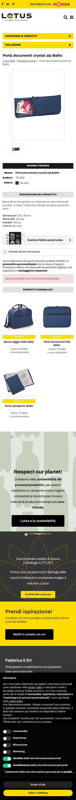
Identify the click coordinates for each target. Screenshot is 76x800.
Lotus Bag (8, 61)
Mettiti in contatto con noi (29, 634)
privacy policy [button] (35, 687)
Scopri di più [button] (38, 784)
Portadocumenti (26, 61)
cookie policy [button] (16, 701)
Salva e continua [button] (38, 792)
